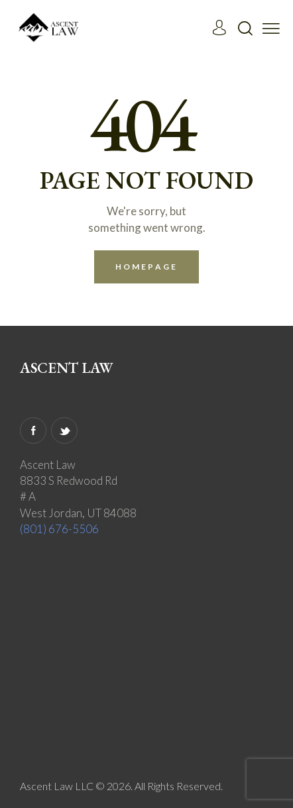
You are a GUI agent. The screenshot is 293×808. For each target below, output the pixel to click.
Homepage (146, 267)
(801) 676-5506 (59, 529)
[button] (271, 27)
